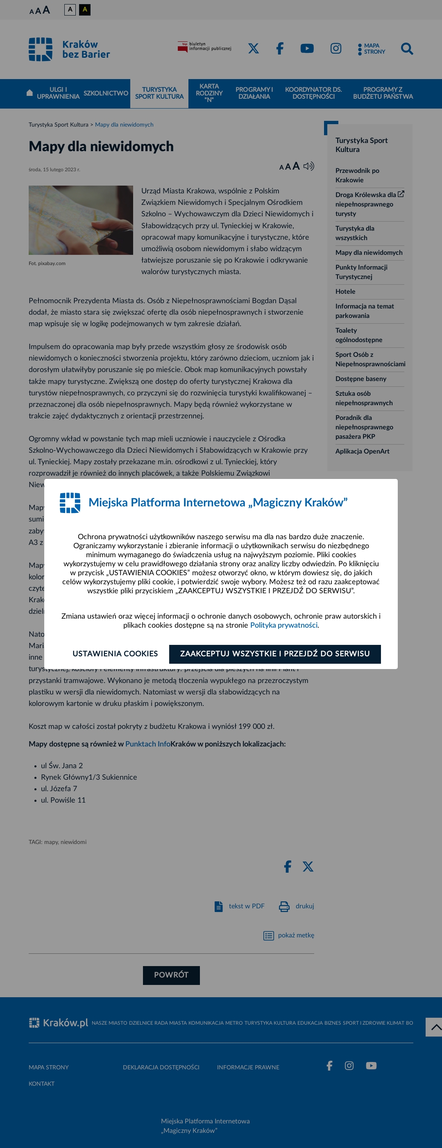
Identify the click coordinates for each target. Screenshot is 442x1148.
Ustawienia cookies (115, 654)
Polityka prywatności (283, 625)
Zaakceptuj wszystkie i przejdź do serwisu (275, 654)
